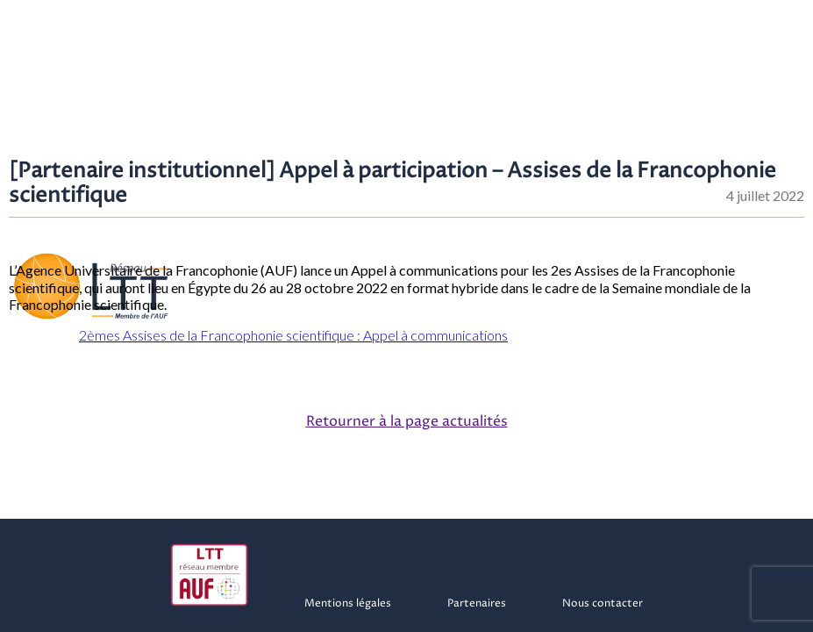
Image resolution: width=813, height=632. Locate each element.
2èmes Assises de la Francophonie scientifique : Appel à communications (293, 335)
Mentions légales (347, 603)
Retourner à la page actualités (407, 421)
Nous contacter (602, 603)
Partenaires (476, 603)
